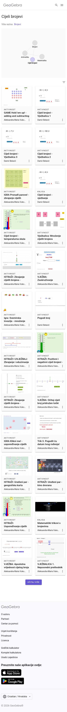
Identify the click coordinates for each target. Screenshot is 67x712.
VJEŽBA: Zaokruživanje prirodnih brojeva (47, 280)
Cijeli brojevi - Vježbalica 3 (11, 155)
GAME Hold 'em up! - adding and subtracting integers (16, 115)
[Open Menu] (62, 5)
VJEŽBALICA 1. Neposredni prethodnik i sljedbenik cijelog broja (50, 569)
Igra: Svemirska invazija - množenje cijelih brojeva (14, 321)
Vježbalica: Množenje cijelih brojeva (49, 237)
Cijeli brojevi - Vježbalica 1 (45, 114)
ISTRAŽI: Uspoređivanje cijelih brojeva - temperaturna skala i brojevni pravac (16, 528)
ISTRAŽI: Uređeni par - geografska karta (16, 484)
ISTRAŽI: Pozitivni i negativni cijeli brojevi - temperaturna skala (50, 362)
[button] (33, 582)
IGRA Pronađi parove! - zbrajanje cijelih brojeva (16, 198)
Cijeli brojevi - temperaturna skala (14, 237)
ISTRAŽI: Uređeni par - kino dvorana (50, 484)
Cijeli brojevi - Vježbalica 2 (45, 155)
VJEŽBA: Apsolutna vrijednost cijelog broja (16, 566)
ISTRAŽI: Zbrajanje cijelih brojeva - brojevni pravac (14, 280)
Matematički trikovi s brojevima (49, 525)
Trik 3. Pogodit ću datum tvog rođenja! (49, 443)
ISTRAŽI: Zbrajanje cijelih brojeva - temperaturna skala (14, 403)
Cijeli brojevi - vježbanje (45, 196)
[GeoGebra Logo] (12, 5)
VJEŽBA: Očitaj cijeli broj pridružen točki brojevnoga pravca (49, 403)
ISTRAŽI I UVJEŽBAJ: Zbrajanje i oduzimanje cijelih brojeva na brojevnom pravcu (16, 364)
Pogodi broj (44, 318)
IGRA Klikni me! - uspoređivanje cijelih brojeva (15, 444)
